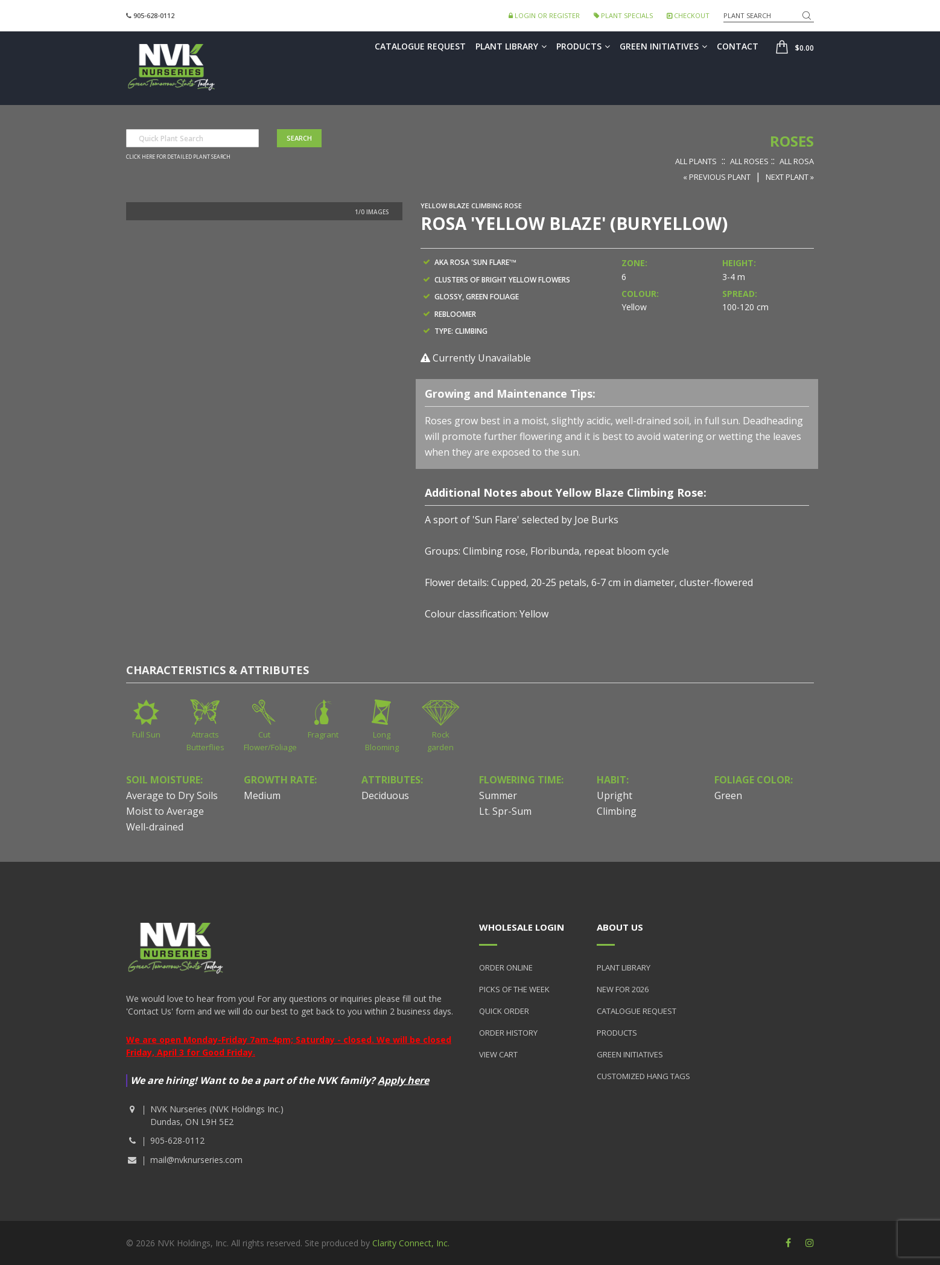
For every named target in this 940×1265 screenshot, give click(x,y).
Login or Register (544, 15)
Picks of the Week (514, 989)
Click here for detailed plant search (178, 157)
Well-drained (154, 826)
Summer (498, 795)
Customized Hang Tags (643, 1076)
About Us (620, 927)
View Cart (498, 1054)
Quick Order (504, 1010)
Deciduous (385, 795)
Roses (792, 141)
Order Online (506, 967)
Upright (614, 795)
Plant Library (511, 46)
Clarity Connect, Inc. (410, 1243)
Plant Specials (623, 15)
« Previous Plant (717, 176)
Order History (508, 1032)
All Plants (696, 161)
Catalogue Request (420, 46)
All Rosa (797, 161)
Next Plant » (790, 176)
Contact (737, 46)
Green (728, 795)
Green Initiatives (663, 46)
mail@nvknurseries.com (196, 1159)
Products (583, 46)
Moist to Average (165, 811)
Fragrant (323, 734)
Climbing (617, 811)
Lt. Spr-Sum (505, 811)
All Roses (749, 161)
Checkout (688, 15)
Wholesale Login (521, 927)
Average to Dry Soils (172, 795)
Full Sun (146, 734)
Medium (262, 795)
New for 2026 (623, 989)
